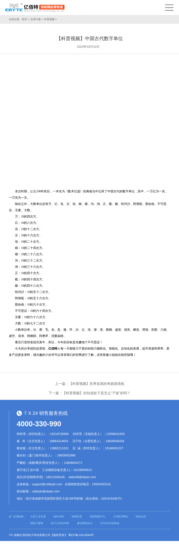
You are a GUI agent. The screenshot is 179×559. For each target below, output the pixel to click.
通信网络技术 (84, 523)
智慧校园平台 (97, 516)
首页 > (25, 19)
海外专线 (58, 516)
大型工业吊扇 (38, 516)
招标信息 (141, 516)
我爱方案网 (36, 523)
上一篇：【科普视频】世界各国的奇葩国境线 (89, 384)
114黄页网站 (120, 516)
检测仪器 (77, 516)
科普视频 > (50, 19)
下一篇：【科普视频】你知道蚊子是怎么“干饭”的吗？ (89, 393)
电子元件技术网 (60, 523)
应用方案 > (37, 19)
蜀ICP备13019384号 (81, 535)
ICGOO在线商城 (109, 523)
